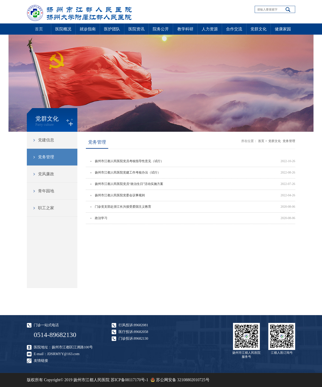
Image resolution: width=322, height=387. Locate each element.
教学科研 (185, 29)
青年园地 (46, 191)
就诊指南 (88, 29)
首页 (39, 29)
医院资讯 (136, 29)
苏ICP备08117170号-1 (129, 380)
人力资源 (210, 29)
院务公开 (161, 29)
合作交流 (234, 29)
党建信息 (46, 140)
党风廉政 (46, 174)
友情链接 (41, 360)
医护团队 (112, 29)
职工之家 (46, 208)
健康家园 (283, 29)
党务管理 (46, 157)
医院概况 (63, 29)
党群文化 (258, 29)
